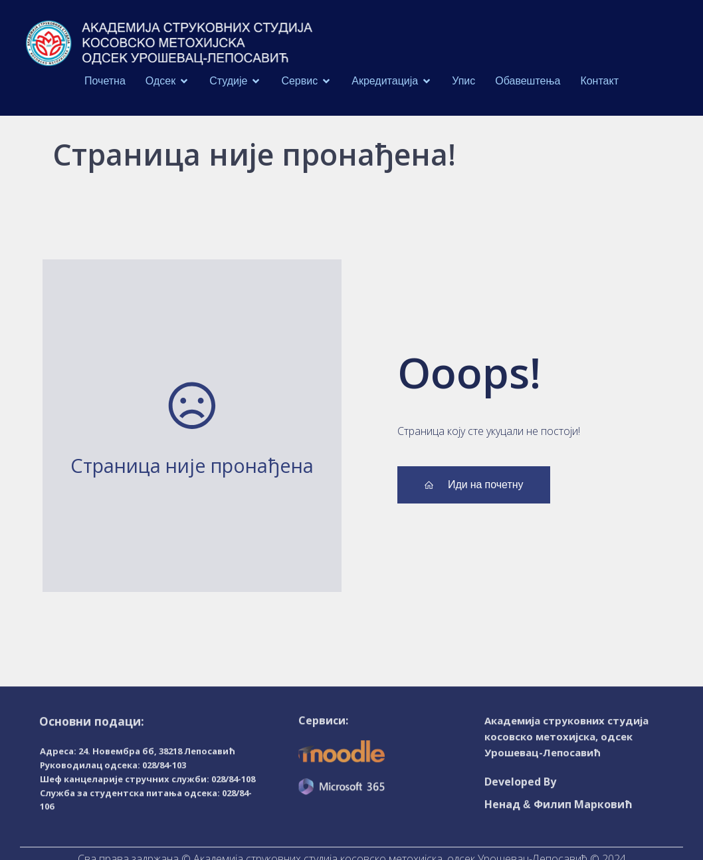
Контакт (599, 78)
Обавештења (527, 78)
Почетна (105, 78)
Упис (463, 78)
